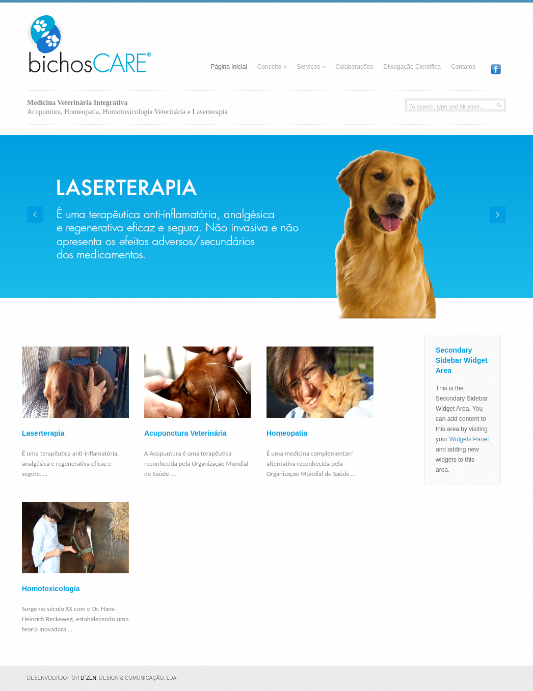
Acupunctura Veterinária (185, 433)
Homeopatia (286, 433)
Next (498, 214)
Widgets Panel (469, 439)
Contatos (463, 66)
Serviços (311, 66)
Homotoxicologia (51, 588)
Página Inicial (228, 66)
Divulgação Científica (412, 66)
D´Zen (88, 678)
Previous (35, 214)
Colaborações (354, 66)
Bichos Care (103, 35)
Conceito (271, 66)
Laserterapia (43, 433)
